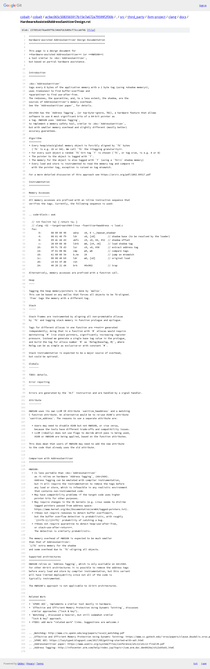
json (204, 663)
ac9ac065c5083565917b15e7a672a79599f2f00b (79, 17)
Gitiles (20, 663)
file (91, 30)
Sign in (203, 5)
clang (172, 17)
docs (182, 17)
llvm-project (156, 17)
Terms (40, 663)
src (122, 17)
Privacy (30, 663)
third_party (135, 17)
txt (195, 663)
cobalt (25, 17)
